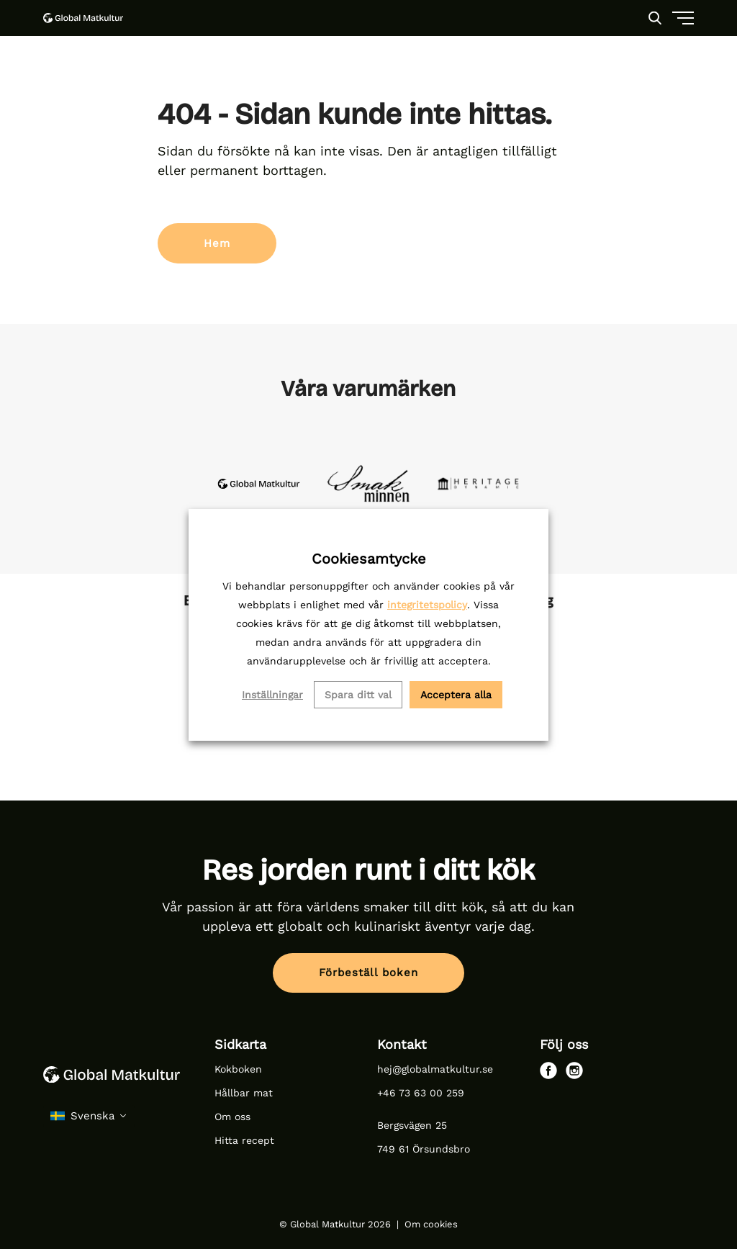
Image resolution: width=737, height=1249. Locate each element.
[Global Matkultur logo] (83, 18)
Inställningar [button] (272, 695)
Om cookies (431, 1224)
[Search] (655, 18)
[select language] (89, 1116)
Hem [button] (217, 243)
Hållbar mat (245, 1093)
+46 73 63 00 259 (420, 1093)
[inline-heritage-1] (478, 483)
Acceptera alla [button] (456, 694)
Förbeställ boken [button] (368, 972)
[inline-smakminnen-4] (369, 483)
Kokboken (238, 1069)
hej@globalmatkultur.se (435, 1069)
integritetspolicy (427, 604)
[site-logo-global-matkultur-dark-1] (258, 483)
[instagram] (574, 1070)
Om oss (232, 1116)
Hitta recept (244, 1140)
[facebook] (548, 1070)
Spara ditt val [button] (358, 694)
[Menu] (648, 72)
